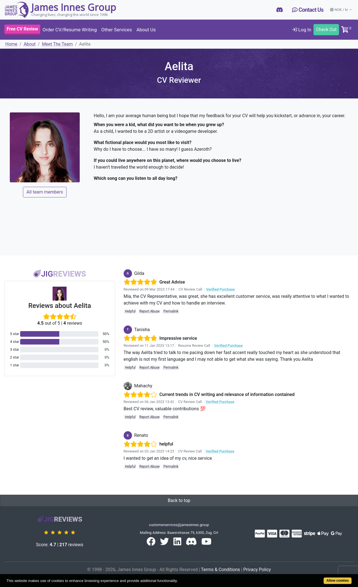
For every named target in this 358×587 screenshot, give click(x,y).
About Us (146, 29)
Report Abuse (149, 311)
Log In (301, 29)
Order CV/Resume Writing (70, 29)
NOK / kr (339, 10)
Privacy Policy (257, 569)
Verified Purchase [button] (220, 289)
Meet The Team (57, 44)
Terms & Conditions (220, 569)
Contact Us (308, 9)
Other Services (116, 29)
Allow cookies (337, 581)
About (30, 44)
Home (11, 44)
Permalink (170, 311)
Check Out (326, 29)
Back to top (179, 500)
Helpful (130, 311)
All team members (45, 192)
